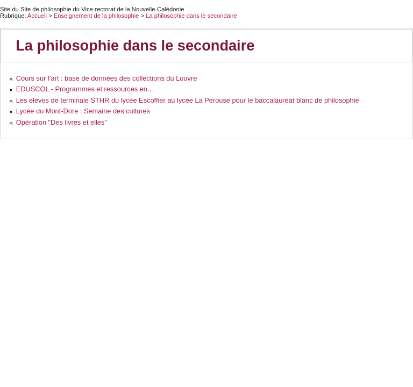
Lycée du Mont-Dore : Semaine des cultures (83, 111)
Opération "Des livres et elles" (61, 122)
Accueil (37, 15)
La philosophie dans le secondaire (191, 15)
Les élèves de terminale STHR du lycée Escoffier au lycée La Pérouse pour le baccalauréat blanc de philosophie (187, 100)
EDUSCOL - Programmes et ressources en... (84, 89)
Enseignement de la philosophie (97, 15)
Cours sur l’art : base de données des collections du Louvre (106, 78)
